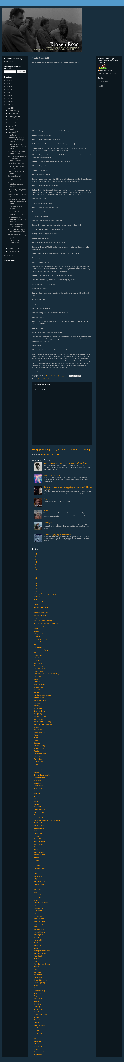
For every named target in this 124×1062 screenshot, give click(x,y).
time (35, 1038)
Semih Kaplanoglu (40, 983)
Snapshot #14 (48, 499)
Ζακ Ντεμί (37, 658)
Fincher (36, 836)
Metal (35, 927)
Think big (37, 1036)
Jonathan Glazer (39, 884)
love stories (38, 916)
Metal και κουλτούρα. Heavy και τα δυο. (15, 225)
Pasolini (36, 959)
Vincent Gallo (38, 1046)
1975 (35, 551)
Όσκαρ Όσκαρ (38, 719)
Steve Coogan (38, 1012)
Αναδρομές (37, 596)
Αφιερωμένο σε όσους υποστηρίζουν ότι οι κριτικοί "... (15, 185)
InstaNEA (37, 865)
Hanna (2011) (48, 511)
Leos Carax (38, 911)
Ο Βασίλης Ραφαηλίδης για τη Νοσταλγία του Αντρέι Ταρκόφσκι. (65, 463)
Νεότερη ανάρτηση (41, 449)
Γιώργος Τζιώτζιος (40, 615)
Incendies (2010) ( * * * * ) (17, 211)
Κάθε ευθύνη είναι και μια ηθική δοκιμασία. (17, 152)
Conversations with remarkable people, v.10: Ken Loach (15, 178)
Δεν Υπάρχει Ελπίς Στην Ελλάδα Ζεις (46, 623)
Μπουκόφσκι (38, 708)
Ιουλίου (11, 123)
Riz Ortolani (38, 972)
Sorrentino (37, 1004)
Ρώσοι (36, 738)
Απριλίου (12, 132)
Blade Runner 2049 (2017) (52, 475)
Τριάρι (36, 764)
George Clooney (39, 839)
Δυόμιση (36, 631)
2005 (35, 562)
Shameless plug (39, 991)
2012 (35, 578)
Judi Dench (37, 889)
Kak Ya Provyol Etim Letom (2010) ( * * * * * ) (16, 242)
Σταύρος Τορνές (39, 746)
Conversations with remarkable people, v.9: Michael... (17, 219)
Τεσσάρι (36, 751)
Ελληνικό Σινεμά (39, 642)
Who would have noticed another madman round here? (17, 201)
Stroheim (37, 1017)
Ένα (35, 644)
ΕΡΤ (35, 652)
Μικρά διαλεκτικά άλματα (42, 695)
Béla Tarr (37, 793)
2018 (9, 86)
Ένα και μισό (38, 647)
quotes (36, 969)
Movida (36, 937)
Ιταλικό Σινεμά (38, 671)
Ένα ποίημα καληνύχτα (42, 650)
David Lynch (38, 823)
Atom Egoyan (38, 788)
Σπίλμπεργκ (38, 743)
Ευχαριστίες (38, 655)
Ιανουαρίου (13, 251)
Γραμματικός (38, 618)
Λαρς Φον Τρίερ (39, 684)
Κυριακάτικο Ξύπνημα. (16, 163)
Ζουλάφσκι (37, 660)
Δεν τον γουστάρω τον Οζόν (43, 620)
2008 (35, 567)
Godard (36, 849)
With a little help (39, 1052)
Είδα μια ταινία (39, 634)
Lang (35, 905)
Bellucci (36, 796)
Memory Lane (38, 924)
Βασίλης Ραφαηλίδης (41, 607)
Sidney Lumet (38, 993)
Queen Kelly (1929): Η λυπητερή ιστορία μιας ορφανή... (16, 139)
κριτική (36, 679)
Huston (36, 857)
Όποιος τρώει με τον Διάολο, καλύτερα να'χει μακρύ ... (17, 146)
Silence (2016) (48, 523)
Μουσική (37, 706)
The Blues (37, 1028)
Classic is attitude (40, 817)
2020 (9, 80)
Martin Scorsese (39, 921)
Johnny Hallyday (39, 881)
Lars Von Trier (38, 908)
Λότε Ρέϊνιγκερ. (39, 687)
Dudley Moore (38, 831)
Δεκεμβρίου (13, 111)
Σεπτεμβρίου (13, 117)
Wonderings (38, 1054)
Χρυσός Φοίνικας (39, 778)
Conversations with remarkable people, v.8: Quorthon (17, 236)
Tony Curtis (37, 1041)
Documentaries (39, 828)
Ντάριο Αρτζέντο (39, 711)
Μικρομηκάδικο (39, 698)
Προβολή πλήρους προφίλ (107, 73)
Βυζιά (35, 610)
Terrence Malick (39, 1025)
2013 (35, 581)
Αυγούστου (13, 120)
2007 (35, 565)
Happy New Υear (39, 852)
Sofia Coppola (38, 998)
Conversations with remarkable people (47, 820)
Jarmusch (37, 873)
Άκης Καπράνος (106, 70)
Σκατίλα (36, 740)
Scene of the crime (44, 379)
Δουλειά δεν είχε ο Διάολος (43, 626)
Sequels (36, 985)
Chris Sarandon (39, 812)
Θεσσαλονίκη (38, 666)
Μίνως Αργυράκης (40, 700)
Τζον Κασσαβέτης (40, 754)
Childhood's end (39, 810)
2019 (9, 83)
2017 (35, 591)
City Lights (37, 815)
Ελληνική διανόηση (40, 639)
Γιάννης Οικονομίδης (41, 612)
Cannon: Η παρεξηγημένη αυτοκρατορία (57, 535)
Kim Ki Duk (37, 897)
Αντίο (35, 599)
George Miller (38, 844)
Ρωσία (36, 735)
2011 (35, 575)
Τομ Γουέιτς (38, 759)
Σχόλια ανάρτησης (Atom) (50, 454)
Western (36, 1049)
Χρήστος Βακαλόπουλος (42, 775)
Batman (36, 791)
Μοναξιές (37, 703)
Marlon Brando (39, 919)
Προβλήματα (38, 730)
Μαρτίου (12, 135)
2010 (35, 572)
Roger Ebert (38, 975)
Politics (36, 967)
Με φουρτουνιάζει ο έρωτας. (15, 207)
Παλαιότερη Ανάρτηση (81, 449)
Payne (36, 961)
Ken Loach (37, 895)
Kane (35, 892)
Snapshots (37, 996)
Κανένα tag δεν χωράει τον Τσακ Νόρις (47, 674)
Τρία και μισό (38, 762)
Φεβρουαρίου (13, 248)
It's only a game (39, 868)
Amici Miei (37, 780)
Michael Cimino (39, 929)
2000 (35, 559)
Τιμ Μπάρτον (38, 756)
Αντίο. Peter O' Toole (41, 602)
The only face (38, 1033)
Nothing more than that (41, 951)
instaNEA (9, 62)
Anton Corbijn (38, 786)
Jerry (35, 879)
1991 (35, 557)
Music (36, 943)
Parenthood (38, 956)
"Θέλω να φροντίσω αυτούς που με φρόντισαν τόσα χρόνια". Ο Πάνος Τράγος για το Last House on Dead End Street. (67, 488)
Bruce (36, 802)
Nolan (36, 948)
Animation (37, 783)
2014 (35, 583)
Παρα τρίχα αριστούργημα (43, 724)
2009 (35, 570)
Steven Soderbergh (40, 1014)
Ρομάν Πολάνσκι (39, 732)
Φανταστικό (38, 767)
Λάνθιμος (37, 682)
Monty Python (38, 935)
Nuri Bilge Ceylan (40, 953)
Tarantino (37, 1022)
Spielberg (37, 1007)
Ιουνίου (11, 126)
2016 (35, 589)
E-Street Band (38, 833)
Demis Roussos (39, 825)
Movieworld (38, 940)
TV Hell (36, 1044)
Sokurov (36, 1001)
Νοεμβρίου (12, 114)
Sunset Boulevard (40, 1020)
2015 (35, 586)
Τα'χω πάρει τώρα (40, 748)
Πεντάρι (36, 727)
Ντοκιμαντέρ (38, 714)
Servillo (36, 988)
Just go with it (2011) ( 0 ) (17, 214)
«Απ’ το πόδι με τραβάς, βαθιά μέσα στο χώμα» (17, 230)
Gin (35, 847)
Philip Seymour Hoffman (42, 964)
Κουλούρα (37, 676)
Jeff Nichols (38, 876)
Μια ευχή (37, 692)
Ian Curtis (37, 860)
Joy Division (38, 887)
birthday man (38, 799)
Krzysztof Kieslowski (41, 903)
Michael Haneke (39, 932)
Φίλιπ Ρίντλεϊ (38, 770)
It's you (36, 871)
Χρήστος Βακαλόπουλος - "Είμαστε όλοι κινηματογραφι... (17, 158)
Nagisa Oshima (39, 945)
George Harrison (39, 841)
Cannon (36, 804)
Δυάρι (36, 628)
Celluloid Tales (39, 807)
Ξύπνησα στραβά (40, 716)
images (36, 863)
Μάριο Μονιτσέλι (39, 690)
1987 (35, 554)
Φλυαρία (36, 772)
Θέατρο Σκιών (38, 663)
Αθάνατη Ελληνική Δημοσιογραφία (45, 594)
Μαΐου (11, 129)
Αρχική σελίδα (60, 449)
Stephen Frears (39, 1009)
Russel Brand (38, 977)
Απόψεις (36, 605)
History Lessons (39, 855)
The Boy (36, 1031)
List (35, 913)
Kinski (36, 900)
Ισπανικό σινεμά (39, 668)
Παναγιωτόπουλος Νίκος (42, 722)
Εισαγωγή (37, 636)
